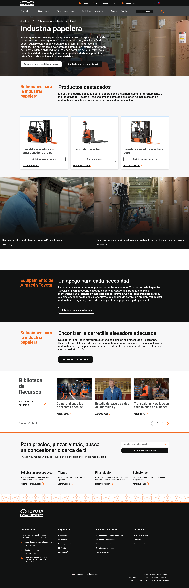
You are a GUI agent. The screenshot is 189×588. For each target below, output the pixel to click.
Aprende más (63, 414)
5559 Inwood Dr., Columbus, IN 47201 (34, 537)
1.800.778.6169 (30, 562)
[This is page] (167, 423)
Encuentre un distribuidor (145, 450)
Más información (31, 165)
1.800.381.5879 (30, 545)
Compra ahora (64, 484)
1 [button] (157, 422)
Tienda (62, 472)
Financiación (103, 472)
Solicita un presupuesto (44, 159)
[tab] (29, 11)
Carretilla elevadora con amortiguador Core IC (39, 151)
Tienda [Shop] (85, 3)
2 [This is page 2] (162, 422)
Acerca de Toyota (119, 11)
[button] (151, 423)
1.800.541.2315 (30, 553)
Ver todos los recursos (26, 403)
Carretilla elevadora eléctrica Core (143, 151)
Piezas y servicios (65, 11)
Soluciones (43, 11)
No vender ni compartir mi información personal (150, 580)
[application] (74, 396)
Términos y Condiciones (138, 577)
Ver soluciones (139, 484)
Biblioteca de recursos (92, 11)
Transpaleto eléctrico (87, 149)
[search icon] (165, 444)
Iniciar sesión (132, 3)
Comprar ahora (94, 159)
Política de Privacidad (158, 577)
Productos (25, 11)
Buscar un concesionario (106, 3)
